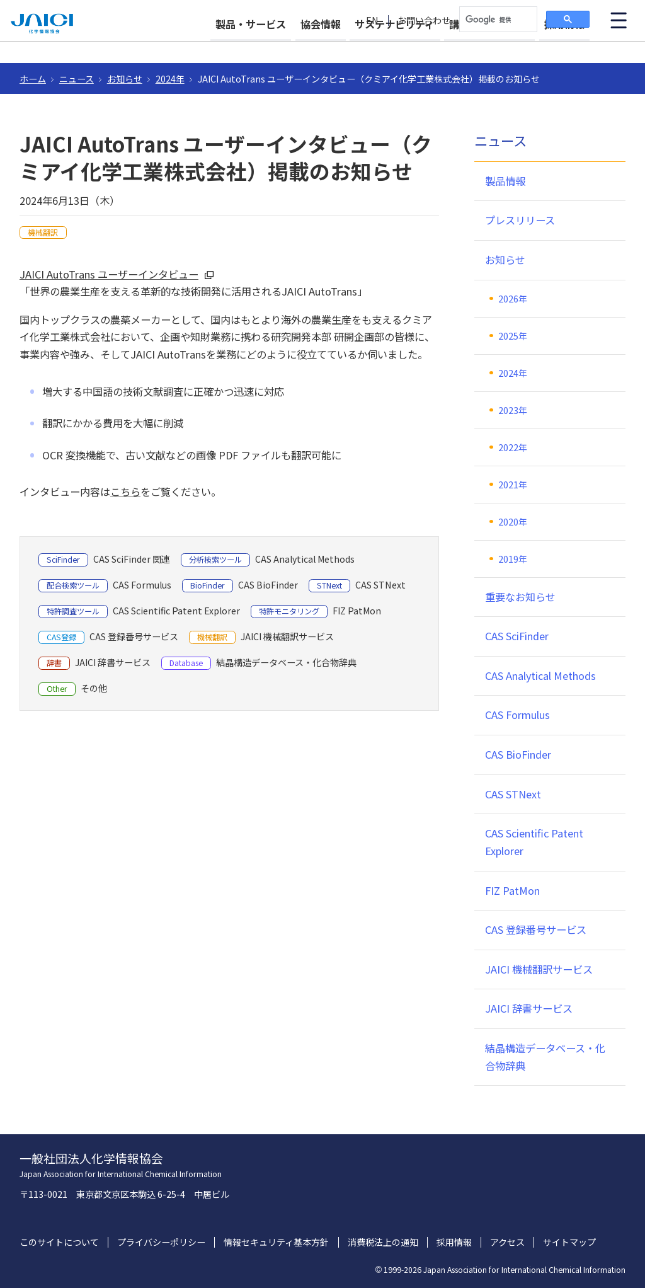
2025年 (512, 336)
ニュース (76, 78)
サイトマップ (569, 1242)
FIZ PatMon (512, 890)
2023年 (512, 410)
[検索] (496, 19)
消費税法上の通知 (383, 1242)
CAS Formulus (517, 714)
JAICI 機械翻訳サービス (539, 969)
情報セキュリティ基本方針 (276, 1242)
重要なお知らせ (520, 596)
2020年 (512, 521)
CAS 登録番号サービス (535, 929)
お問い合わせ (423, 20)
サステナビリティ (372, 45)
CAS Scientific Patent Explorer (534, 841)
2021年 (512, 484)
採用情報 (564, 45)
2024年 (170, 78)
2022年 (512, 447)
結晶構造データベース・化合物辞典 (545, 1056)
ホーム (33, 78)
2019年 (512, 559)
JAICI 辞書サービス (529, 1008)
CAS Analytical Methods (540, 675)
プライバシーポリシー (161, 1242)
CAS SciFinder (517, 635)
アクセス (507, 1242)
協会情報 (286, 45)
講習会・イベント (478, 45)
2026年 (512, 298)
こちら (125, 491)
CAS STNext (513, 794)
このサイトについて (59, 1242)
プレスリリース (520, 219)
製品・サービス (205, 45)
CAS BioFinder (518, 754)
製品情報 (505, 180)
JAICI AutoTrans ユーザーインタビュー (109, 274)
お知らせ (124, 78)
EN (372, 20)
